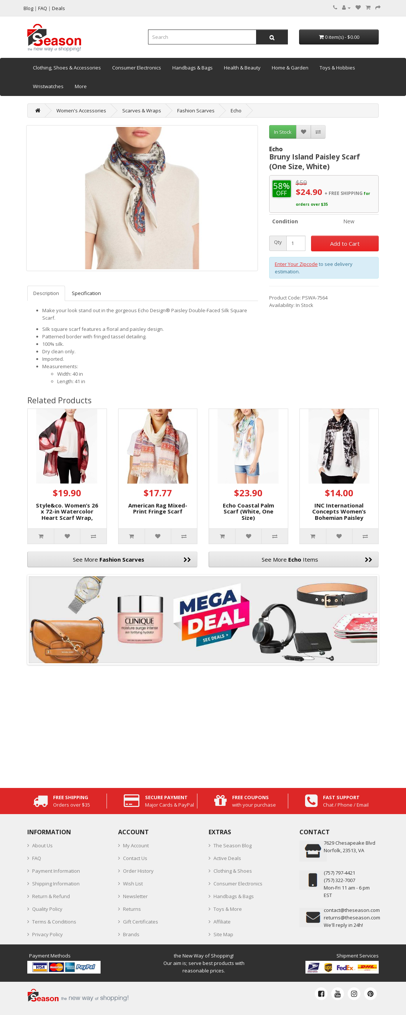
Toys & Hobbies (337, 67)
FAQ (36, 858)
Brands (131, 934)
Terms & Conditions (54, 921)
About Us (42, 845)
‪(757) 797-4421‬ (339, 872)
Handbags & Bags (192, 67)
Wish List (133, 883)
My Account (136, 845)
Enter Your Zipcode (296, 264)
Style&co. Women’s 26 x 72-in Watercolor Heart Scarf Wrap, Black (67, 515)
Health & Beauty (242, 67)
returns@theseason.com (352, 917)
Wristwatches (48, 86)
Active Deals (227, 858)
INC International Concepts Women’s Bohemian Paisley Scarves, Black (339, 515)
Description (46, 293)
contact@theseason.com (352, 910)
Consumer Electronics (136, 67)
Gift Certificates (140, 921)
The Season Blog (232, 845)
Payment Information (56, 870)
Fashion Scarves (196, 110)
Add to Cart (345, 243)
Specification (86, 293)
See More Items (317, 559)
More (81, 86)
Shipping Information (56, 883)
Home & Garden (290, 67)
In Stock (283, 131)
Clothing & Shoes (232, 870)
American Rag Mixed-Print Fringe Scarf (157, 508)
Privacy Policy (47, 934)
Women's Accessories (81, 110)
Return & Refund (51, 896)
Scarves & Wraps (141, 110)
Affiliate (222, 921)
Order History (138, 870)
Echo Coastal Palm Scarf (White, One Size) (248, 511)
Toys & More (227, 909)
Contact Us (135, 858)
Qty (278, 242)
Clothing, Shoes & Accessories (67, 67)
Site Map (223, 934)
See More (132, 559)
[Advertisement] (203, 724)
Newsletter (135, 896)
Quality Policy (47, 909)
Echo (236, 110)
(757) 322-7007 (339, 880)
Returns (132, 909)
